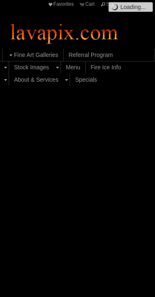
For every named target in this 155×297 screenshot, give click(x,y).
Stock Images (31, 67)
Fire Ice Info (106, 67)
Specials (86, 79)
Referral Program (90, 55)
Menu (73, 67)
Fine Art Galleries (32, 55)
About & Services (36, 79)
